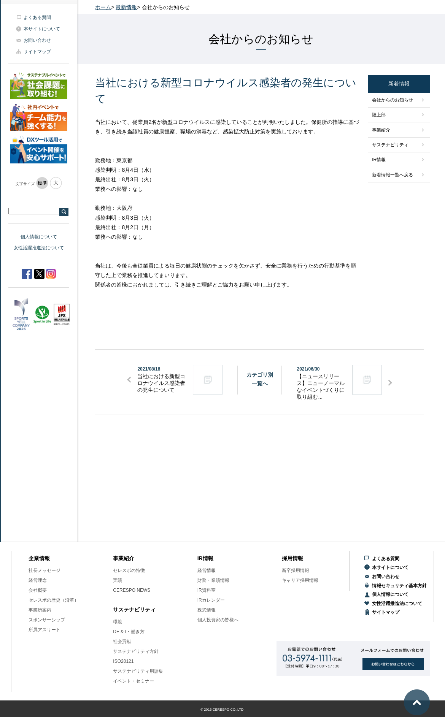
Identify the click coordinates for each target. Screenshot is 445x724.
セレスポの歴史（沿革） (54, 600)
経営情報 (206, 570)
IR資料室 (206, 590)
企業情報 (39, 558)
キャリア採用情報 (300, 580)
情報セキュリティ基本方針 (399, 585)
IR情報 (379, 159)
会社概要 (38, 590)
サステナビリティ (390, 144)
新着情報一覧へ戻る (392, 174)
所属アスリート (44, 629)
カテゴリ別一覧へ (259, 379)
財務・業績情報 (213, 580)
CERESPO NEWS (131, 590)
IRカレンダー (211, 600)
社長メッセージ (44, 570)
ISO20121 (123, 661)
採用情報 (292, 558)
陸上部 (379, 114)
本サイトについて (42, 29)
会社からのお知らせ (392, 100)
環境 (117, 621)
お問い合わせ (37, 40)
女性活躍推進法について (39, 247)
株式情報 (206, 610)
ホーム (103, 7)
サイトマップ (37, 51)
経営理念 (38, 580)
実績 (117, 580)
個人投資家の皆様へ (217, 620)
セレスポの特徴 (129, 570)
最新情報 (126, 7)
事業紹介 (381, 130)
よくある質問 (37, 17)
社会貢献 (122, 641)
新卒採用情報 (295, 570)
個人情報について (39, 236)
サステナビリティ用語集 (138, 671)
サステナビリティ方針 (136, 651)
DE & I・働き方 (129, 631)
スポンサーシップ (47, 620)
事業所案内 (40, 610)
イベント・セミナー (133, 681)
